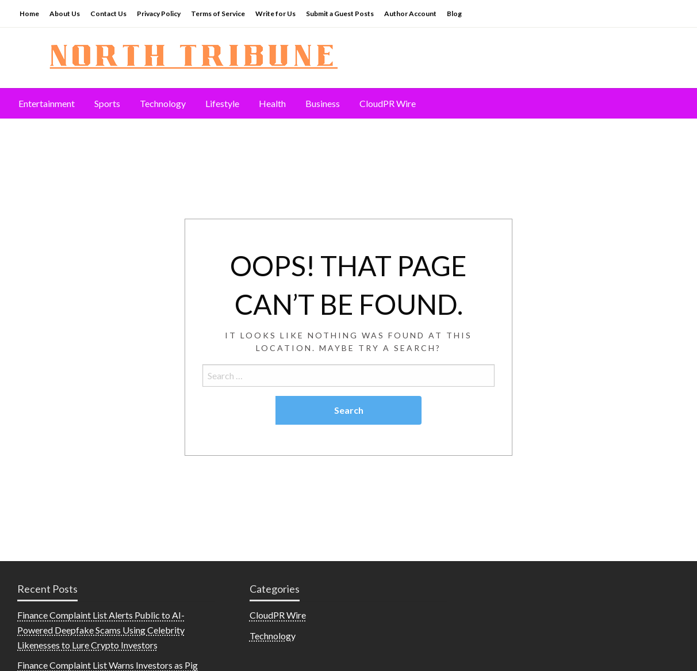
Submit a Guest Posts (340, 13)
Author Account (410, 13)
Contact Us (108, 13)
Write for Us (275, 13)
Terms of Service (218, 13)
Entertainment (46, 103)
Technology (163, 103)
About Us (64, 13)
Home (29, 13)
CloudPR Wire (387, 103)
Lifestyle (222, 103)
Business (322, 103)
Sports (107, 103)
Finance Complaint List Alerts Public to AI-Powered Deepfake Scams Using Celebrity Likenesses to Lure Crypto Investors (101, 629)
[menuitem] (47, 104)
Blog (454, 13)
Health (272, 103)
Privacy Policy (159, 13)
